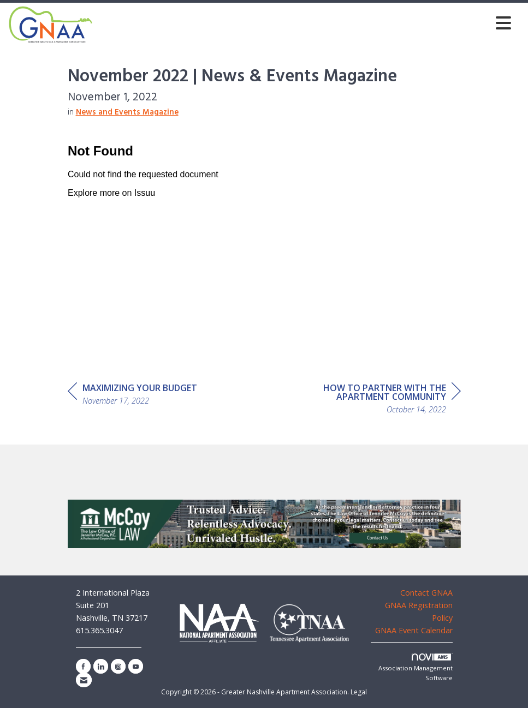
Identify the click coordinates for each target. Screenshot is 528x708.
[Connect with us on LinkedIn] (100, 666)
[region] (379, 400)
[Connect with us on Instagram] (118, 666)
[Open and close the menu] (305, 22)
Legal (359, 692)
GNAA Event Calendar (414, 630)
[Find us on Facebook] (83, 666)
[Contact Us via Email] (84, 680)
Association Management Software (415, 667)
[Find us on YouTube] (135, 666)
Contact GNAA (426, 592)
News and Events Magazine (127, 112)
